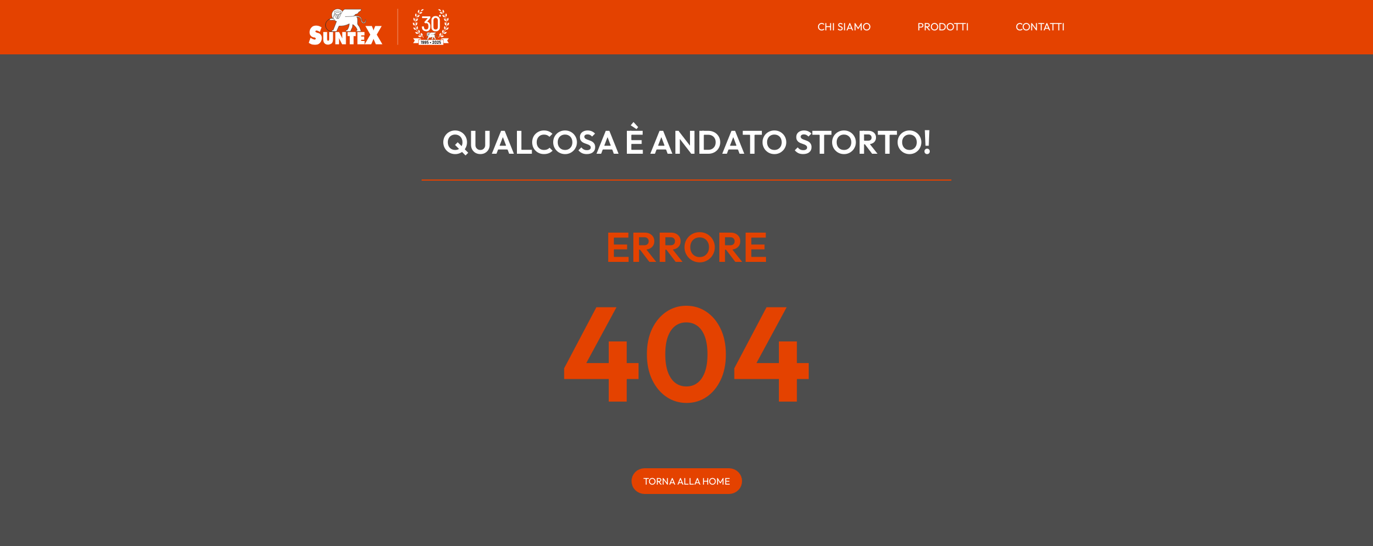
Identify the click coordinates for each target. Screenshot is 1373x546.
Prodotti (943, 26)
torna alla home (686, 481)
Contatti (1040, 26)
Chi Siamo (844, 26)
